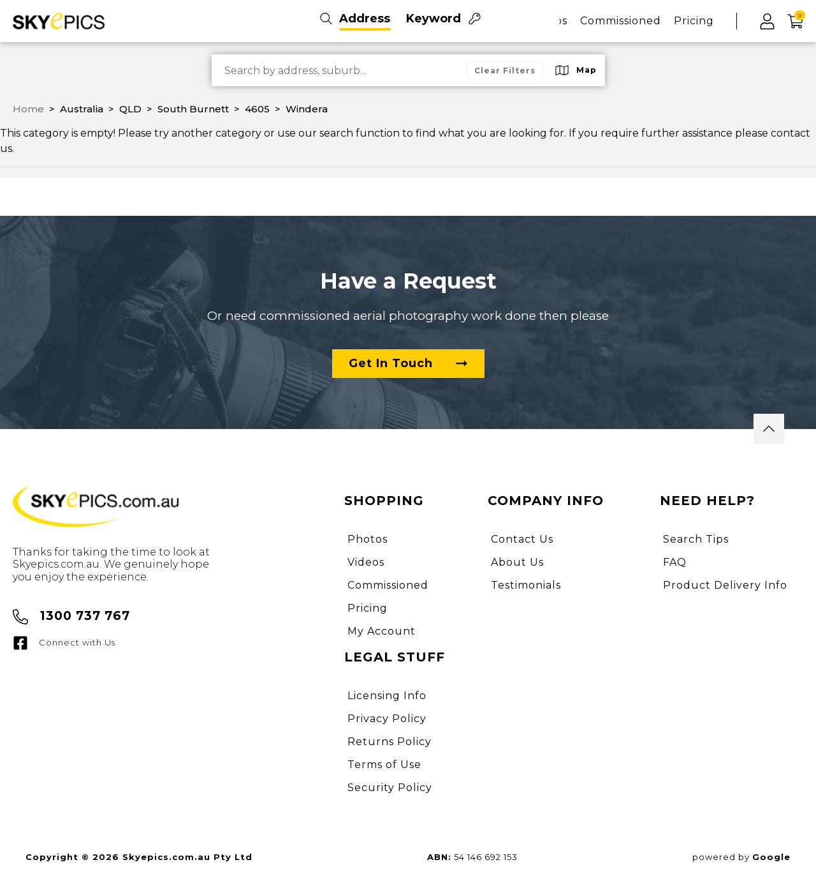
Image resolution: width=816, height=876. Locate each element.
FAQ (675, 562)
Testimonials (526, 585)
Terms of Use (384, 765)
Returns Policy (389, 742)
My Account (381, 631)
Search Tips (696, 539)
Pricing (694, 21)
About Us (517, 562)
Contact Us (522, 539)
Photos (367, 539)
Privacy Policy (386, 719)
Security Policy (389, 788)
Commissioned (620, 21)
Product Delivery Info (725, 585)
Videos (365, 562)
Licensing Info (386, 696)
